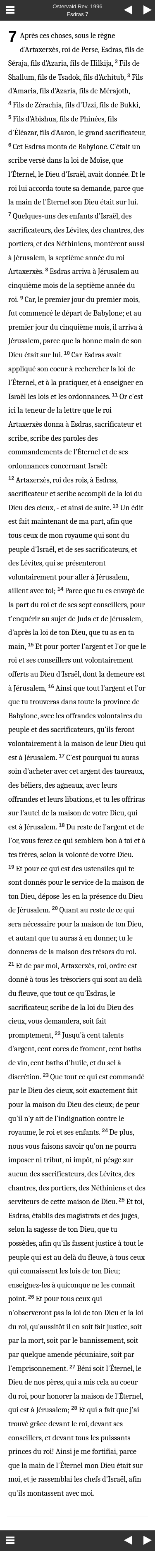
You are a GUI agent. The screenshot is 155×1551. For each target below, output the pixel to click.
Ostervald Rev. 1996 (77, 6)
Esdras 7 (77, 14)
